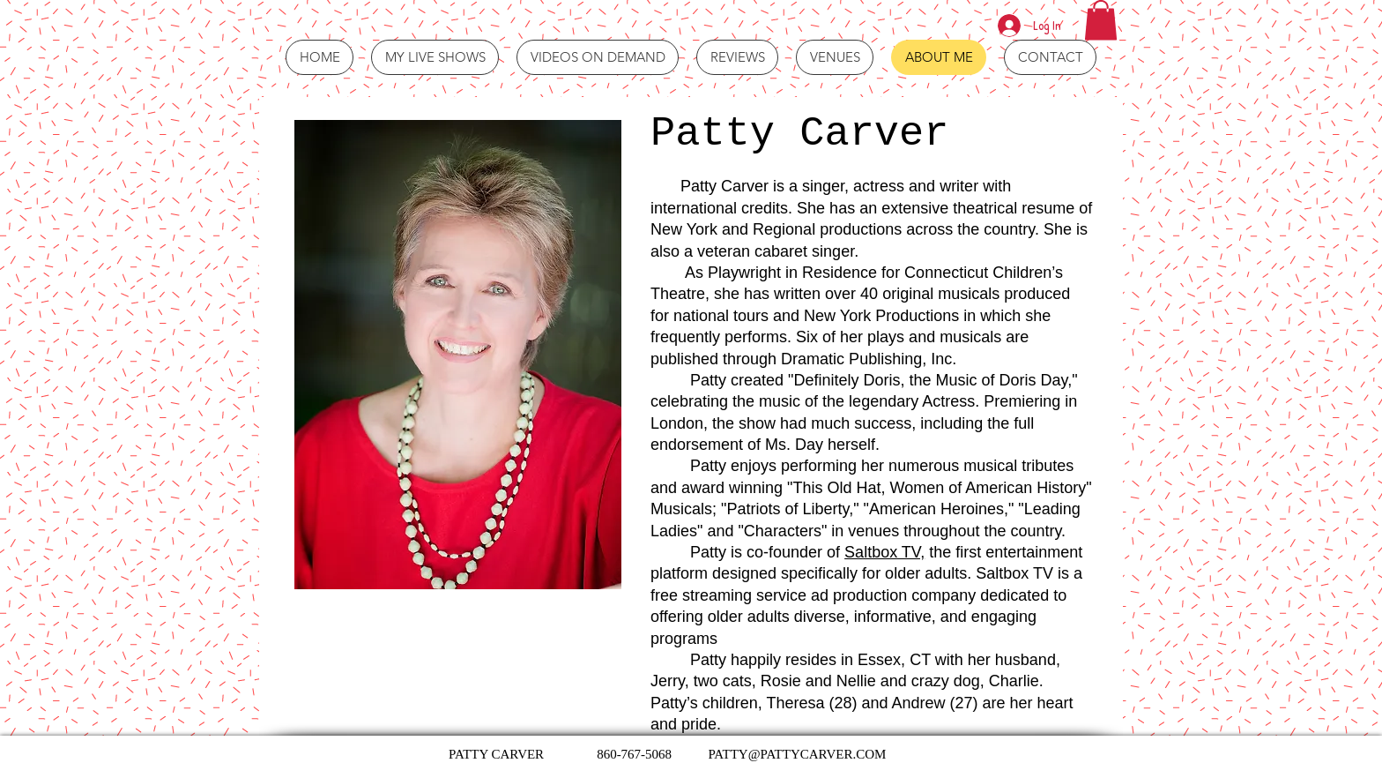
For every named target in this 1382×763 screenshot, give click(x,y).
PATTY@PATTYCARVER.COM (797, 754)
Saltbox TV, (884, 552)
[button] (1101, 20)
